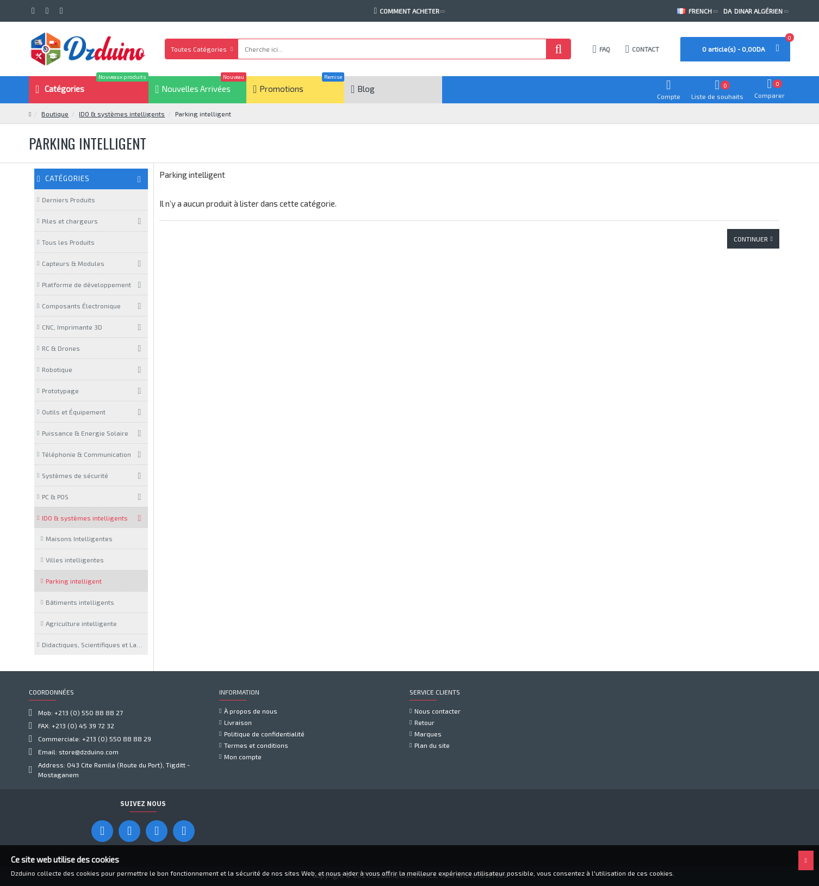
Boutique (55, 113)
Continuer (751, 239)
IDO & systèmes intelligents (122, 113)
